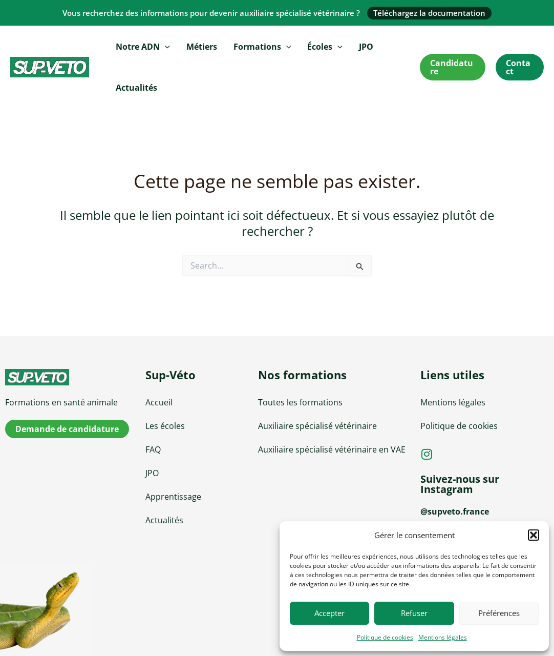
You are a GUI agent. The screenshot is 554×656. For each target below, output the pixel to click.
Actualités (136, 87)
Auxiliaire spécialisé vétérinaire (317, 426)
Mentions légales (442, 637)
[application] (165, 46)
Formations (262, 46)
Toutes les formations (300, 402)
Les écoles (165, 426)
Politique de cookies (385, 637)
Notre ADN (143, 46)
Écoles (325, 46)
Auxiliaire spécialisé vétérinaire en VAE (332, 449)
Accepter (329, 613)
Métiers (201, 46)
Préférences (499, 613)
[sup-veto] (69, 377)
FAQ (153, 449)
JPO (366, 46)
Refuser (414, 613)
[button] (533, 535)
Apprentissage (173, 496)
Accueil (159, 402)
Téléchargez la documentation (429, 13)
